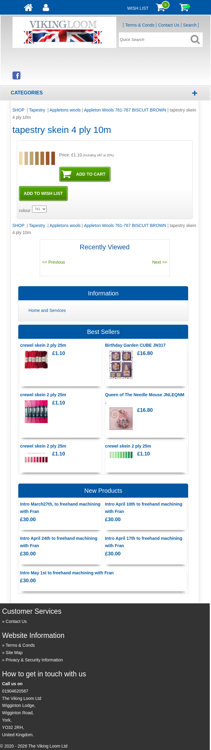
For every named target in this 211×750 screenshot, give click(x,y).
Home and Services (47, 310)
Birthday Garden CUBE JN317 (135, 345)
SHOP (18, 110)
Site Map (14, 652)
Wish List (138, 8)
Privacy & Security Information (34, 659)
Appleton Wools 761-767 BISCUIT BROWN (125, 110)
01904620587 (15, 691)
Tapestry (37, 110)
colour (25, 210)
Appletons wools (65, 110)
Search (189, 25)
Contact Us (168, 25)
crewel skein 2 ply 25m (43, 345)
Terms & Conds (140, 25)
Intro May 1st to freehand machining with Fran (67, 572)
